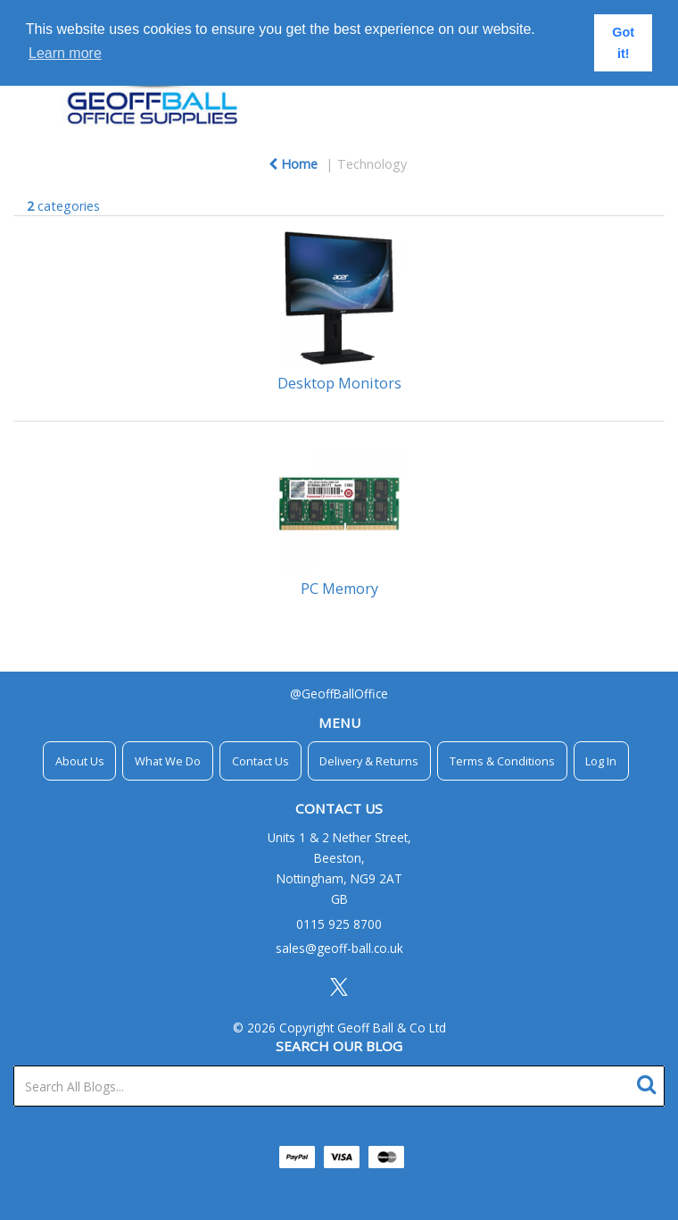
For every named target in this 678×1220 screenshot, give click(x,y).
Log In (600, 761)
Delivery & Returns (368, 761)
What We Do (168, 761)
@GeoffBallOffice (339, 693)
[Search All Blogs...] (339, 1086)
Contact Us (260, 761)
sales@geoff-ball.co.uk (339, 948)
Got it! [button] (623, 43)
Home (293, 163)
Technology (372, 163)
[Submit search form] (651, 1082)
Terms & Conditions (502, 761)
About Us (79, 761)
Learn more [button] (65, 53)
